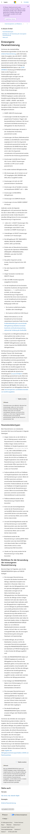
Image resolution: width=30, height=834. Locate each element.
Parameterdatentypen (8, 31)
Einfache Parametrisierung (8, 803)
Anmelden (26, 2)
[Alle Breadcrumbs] (2, 24)
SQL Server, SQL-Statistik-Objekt (10, 795)
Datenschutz (16, 824)
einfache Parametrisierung (8, 54)
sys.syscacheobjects (16, 373)
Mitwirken (9, 824)
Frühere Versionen (18, 822)
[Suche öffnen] (21, 2)
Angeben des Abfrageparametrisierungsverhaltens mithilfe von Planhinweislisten (15, 753)
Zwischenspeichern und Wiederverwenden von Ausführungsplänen (14, 24)
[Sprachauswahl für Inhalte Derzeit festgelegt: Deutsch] (5, 815)
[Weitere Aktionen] (27, 24)
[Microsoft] (15, 2)
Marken (3, 831)
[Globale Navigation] (1, 2)
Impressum (17, 829)
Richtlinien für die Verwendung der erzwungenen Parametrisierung (14, 34)
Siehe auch (5, 37)
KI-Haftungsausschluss (6, 822)
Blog (2, 824)
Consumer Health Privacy (7, 827)
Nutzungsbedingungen (6, 829)
